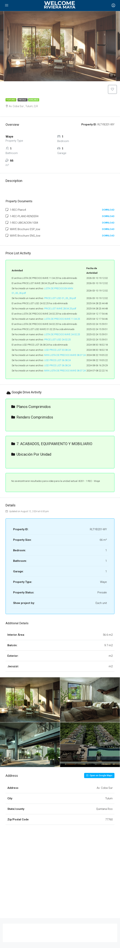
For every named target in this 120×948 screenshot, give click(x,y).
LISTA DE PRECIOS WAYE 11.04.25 (62, 319)
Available (33, 100)
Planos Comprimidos (31, 407)
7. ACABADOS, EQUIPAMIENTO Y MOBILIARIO (51, 444)
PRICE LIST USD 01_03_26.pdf (60, 298)
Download (108, 210)
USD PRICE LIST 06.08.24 (57, 360)
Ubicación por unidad (31, 454)
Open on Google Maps (99, 776)
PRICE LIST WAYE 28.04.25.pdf (60, 308)
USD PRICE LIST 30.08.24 (57, 350)
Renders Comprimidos (32, 417)
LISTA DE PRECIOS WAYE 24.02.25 (62, 334)
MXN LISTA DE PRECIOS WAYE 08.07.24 (65, 355)
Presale (22, 100)
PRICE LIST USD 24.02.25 (57, 339)
